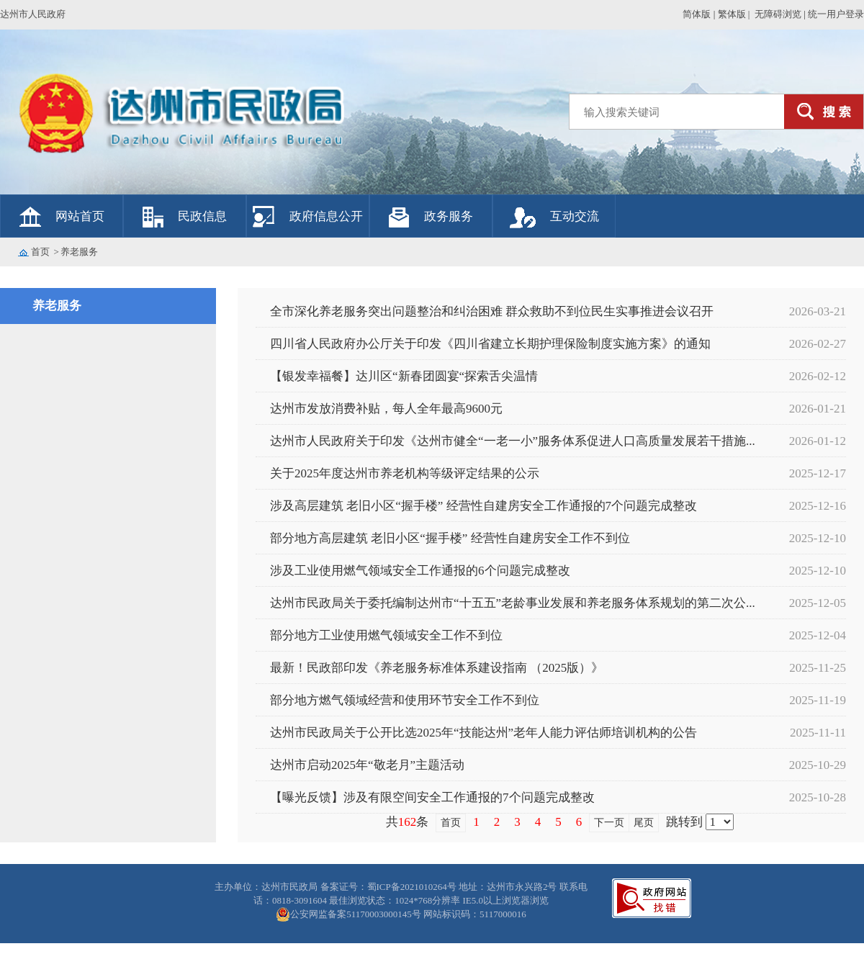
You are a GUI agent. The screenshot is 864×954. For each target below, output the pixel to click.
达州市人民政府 (33, 14)
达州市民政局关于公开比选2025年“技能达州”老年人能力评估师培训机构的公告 (483, 732)
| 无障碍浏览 (774, 14)
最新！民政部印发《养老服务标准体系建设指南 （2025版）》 (436, 668)
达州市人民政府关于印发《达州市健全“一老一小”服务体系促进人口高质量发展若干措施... (512, 441)
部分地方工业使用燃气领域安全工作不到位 (386, 635)
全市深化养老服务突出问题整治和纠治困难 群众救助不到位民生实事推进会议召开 (492, 311)
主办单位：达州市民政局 (267, 886)
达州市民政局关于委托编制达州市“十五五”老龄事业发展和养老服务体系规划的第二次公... (512, 603)
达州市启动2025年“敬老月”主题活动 (367, 765)
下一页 (609, 822)
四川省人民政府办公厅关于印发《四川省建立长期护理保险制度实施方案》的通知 (490, 344)
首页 (40, 251)
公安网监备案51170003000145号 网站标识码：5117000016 (408, 914)
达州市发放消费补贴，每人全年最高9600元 (386, 408)
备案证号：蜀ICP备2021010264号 (389, 886)
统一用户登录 (836, 14)
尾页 (644, 822)
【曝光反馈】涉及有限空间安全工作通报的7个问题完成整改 (432, 797)
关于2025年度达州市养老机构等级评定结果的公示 (404, 473)
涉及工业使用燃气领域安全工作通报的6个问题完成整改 (420, 570)
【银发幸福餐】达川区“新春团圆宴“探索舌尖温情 (404, 376)
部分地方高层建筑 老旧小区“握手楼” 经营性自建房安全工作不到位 (450, 538)
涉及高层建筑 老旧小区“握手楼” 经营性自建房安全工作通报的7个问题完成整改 (483, 506)
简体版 (697, 14)
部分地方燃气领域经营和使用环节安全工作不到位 (404, 700)
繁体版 (732, 14)
